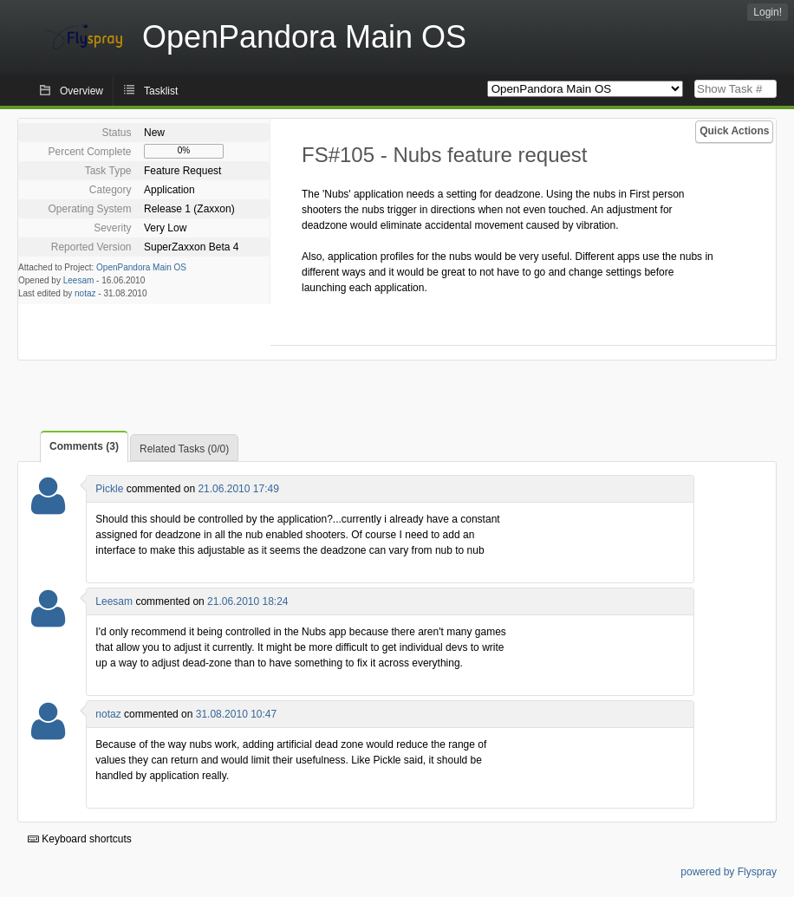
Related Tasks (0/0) (184, 449)
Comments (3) (84, 446)
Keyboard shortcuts (80, 839)
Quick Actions (734, 131)
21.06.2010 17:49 (238, 489)
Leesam (78, 280)
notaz (85, 293)
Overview (81, 91)
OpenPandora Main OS (141, 267)
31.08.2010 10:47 (236, 714)
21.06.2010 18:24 (247, 601)
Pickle (109, 489)
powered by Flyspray (728, 872)
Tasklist (161, 91)
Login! (767, 12)
